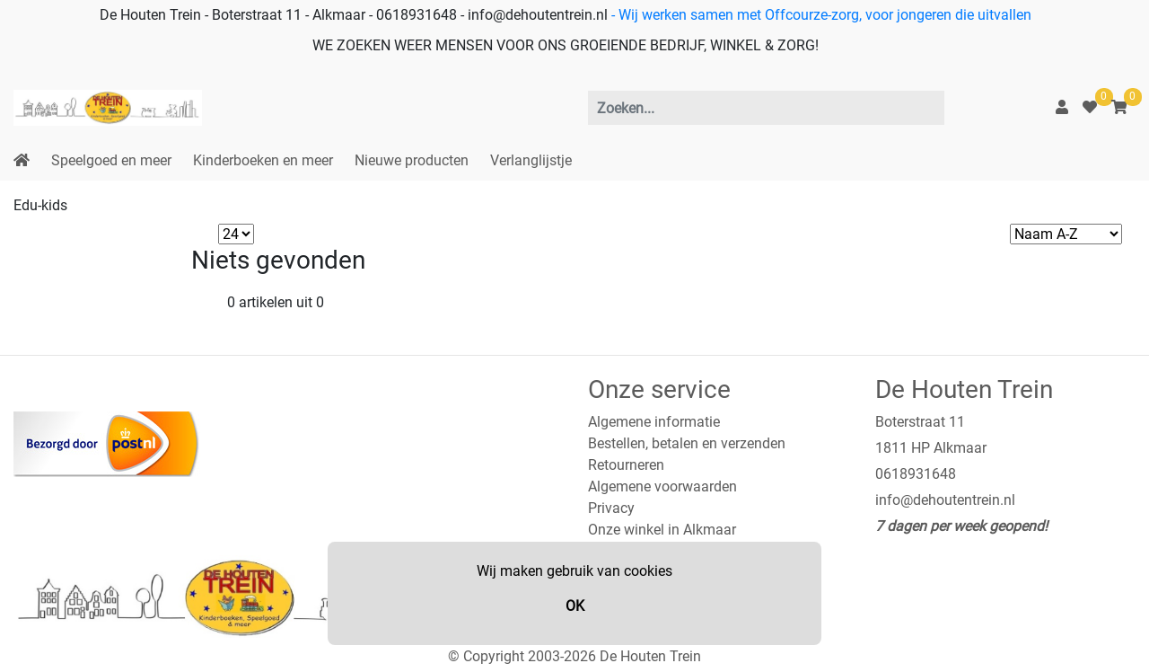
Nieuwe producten (412, 160)
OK (575, 606)
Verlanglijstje (531, 160)
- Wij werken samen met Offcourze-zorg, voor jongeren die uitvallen (819, 14)
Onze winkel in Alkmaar (662, 529)
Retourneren (626, 464)
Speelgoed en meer (111, 160)
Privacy (611, 508)
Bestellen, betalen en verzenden (686, 443)
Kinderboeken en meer (263, 160)
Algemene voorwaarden (662, 486)
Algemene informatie (654, 421)
